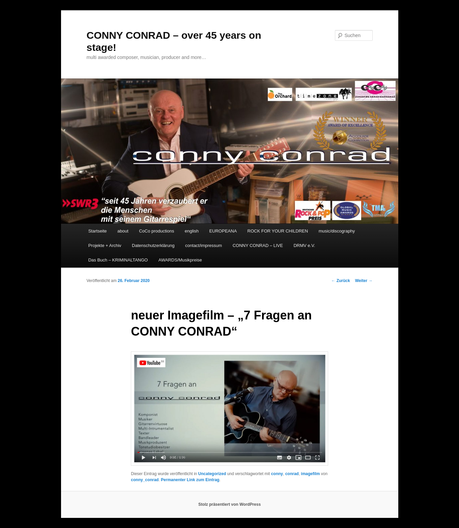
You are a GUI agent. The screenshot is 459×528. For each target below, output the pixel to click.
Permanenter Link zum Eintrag (190, 479)
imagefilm (310, 473)
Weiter (364, 280)
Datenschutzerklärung (153, 245)
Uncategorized (212, 473)
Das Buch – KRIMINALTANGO (118, 259)
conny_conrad (145, 479)
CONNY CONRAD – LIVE (258, 245)
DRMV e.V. (304, 245)
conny (277, 473)
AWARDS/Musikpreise (180, 259)
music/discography (337, 231)
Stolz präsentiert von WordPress (229, 504)
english (192, 231)
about (122, 231)
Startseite (97, 231)
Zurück (340, 280)
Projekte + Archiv (104, 245)
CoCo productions (156, 231)
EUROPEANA (223, 231)
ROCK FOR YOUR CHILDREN (278, 231)
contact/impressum (203, 245)
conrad (292, 473)
